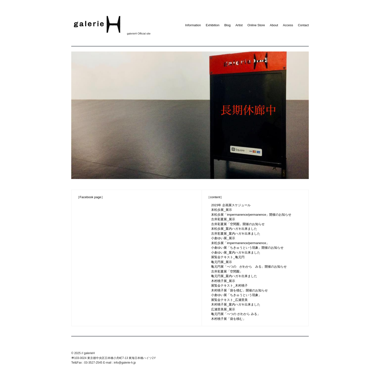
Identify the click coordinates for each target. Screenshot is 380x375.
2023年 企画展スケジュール (231, 205)
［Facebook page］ (90, 197)
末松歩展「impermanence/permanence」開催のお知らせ (251, 214)
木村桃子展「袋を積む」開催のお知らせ (239, 290)
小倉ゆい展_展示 (223, 238)
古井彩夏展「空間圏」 (227, 271)
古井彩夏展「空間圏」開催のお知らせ (238, 224)
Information (193, 25)
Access (288, 25)
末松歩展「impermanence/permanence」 (240, 243)
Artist (239, 25)
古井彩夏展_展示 (223, 219)
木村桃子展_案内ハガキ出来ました (235, 304)
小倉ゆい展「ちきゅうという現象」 (236, 295)
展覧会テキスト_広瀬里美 (229, 300)
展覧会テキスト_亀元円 (227, 257)
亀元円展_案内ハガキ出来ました (234, 276)
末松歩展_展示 (221, 210)
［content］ (215, 197)
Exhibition (212, 25)
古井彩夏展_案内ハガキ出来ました (235, 233)
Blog (227, 25)
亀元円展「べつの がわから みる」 (235, 314)
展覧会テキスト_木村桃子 (229, 285)
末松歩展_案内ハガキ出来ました (234, 228)
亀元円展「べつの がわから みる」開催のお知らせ (249, 266)
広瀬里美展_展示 (223, 309)
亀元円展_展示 (221, 262)
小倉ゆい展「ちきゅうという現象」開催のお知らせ (247, 247)
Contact (303, 25)
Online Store (256, 25)
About (274, 25)
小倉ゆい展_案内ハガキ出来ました (235, 252)
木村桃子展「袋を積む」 (228, 319)
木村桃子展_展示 (223, 281)
